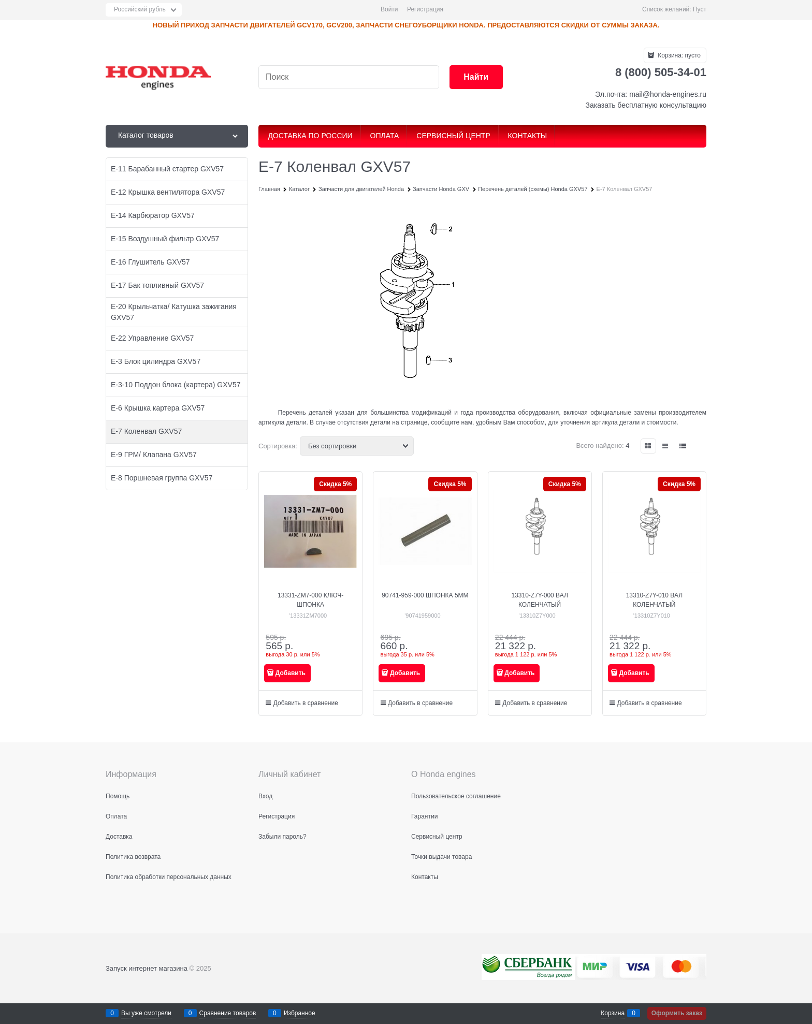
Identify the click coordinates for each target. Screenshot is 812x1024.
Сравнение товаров (227, 1013)
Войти (389, 9)
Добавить (291, 673)
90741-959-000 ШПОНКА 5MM (425, 595)
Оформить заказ (676, 1013)
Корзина (613, 1013)
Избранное (299, 1013)
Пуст (699, 9)
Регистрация (425, 9)
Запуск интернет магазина (146, 968)
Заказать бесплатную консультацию (646, 105)
